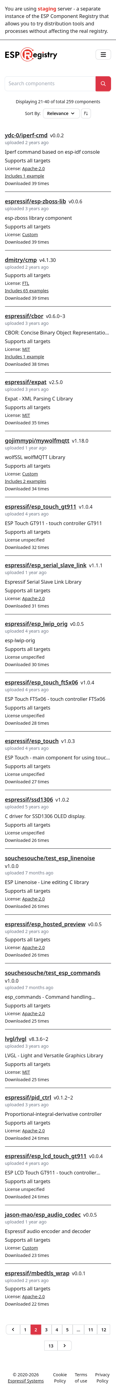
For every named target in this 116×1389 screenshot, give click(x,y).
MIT (26, 349)
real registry (93, 31)
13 (50, 1346)
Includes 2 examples (25, 481)
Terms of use (81, 1378)
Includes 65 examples (27, 291)
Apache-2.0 (33, 168)
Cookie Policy (60, 1378)
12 (103, 1330)
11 (90, 1330)
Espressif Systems (26, 1381)
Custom (30, 234)
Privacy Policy (102, 1378)
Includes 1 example (24, 176)
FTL (25, 283)
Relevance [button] (61, 113)
